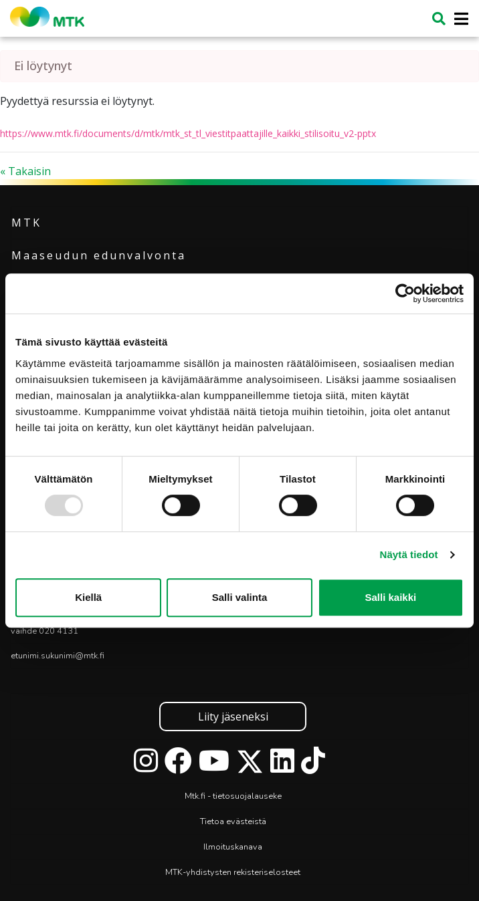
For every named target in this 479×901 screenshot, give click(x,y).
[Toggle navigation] (457, 19)
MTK (26, 222)
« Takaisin (25, 171)
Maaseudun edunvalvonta (98, 255)
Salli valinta (240, 597)
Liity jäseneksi (233, 716)
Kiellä (88, 597)
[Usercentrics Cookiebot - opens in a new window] (405, 293)
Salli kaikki (390, 597)
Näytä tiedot (409, 554)
